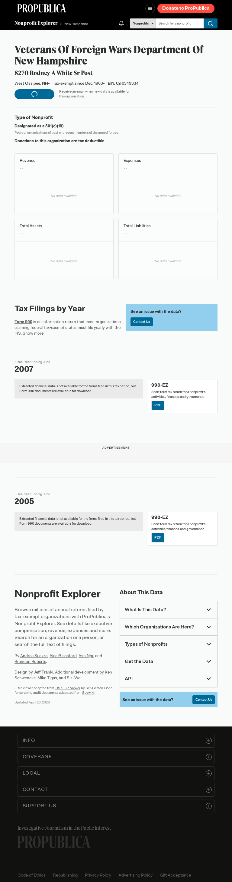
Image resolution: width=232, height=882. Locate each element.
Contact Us (141, 322)
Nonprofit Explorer (36, 23)
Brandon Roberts (30, 661)
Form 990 (23, 321)
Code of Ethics (32, 875)
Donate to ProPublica (186, 8)
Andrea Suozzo (34, 655)
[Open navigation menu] (150, 8)
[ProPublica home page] (54, 842)
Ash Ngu (86, 655)
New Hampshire (76, 24)
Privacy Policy (98, 875)
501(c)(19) (54, 126)
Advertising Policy (135, 875)
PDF (157, 405)
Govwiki (88, 692)
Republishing (65, 875)
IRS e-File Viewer (67, 688)
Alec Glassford (63, 655)
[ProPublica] (42, 8)
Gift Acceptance (175, 875)
